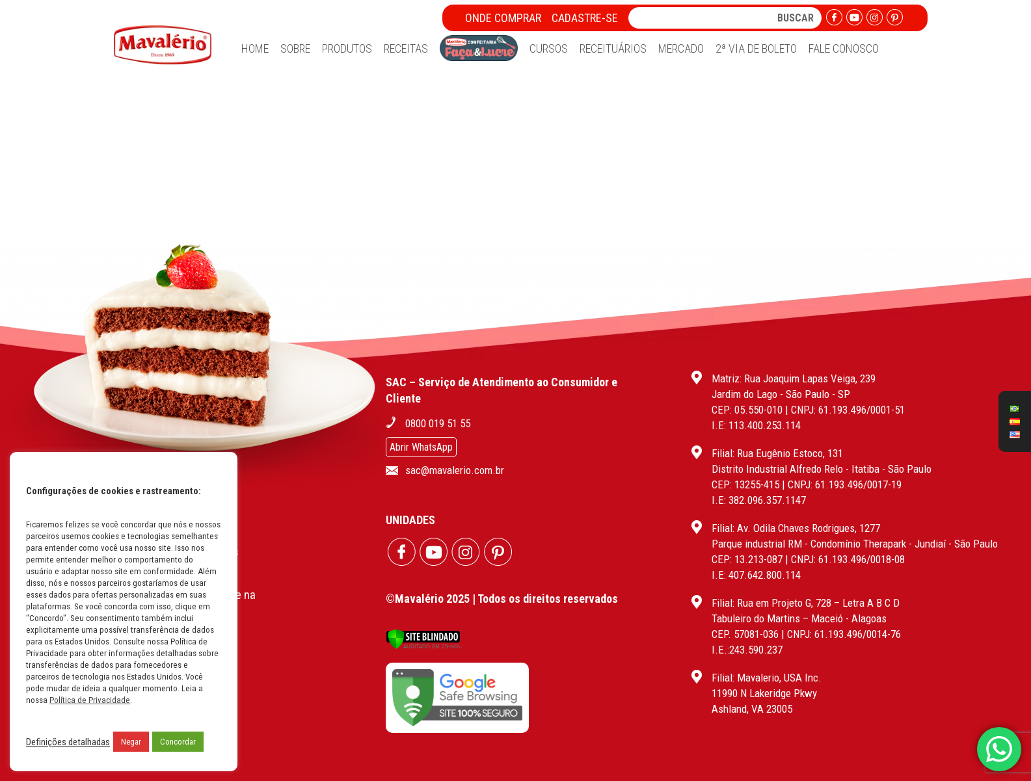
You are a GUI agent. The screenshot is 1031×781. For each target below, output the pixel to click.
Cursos (548, 48)
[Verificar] (423, 646)
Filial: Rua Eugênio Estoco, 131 (777, 453)
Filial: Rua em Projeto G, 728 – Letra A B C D (806, 602)
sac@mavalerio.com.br (454, 470)
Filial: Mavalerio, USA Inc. (767, 677)
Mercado (681, 48)
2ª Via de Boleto (756, 48)
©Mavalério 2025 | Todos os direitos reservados (502, 598)
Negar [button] (131, 742)
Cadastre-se (585, 18)
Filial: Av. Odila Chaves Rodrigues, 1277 (796, 528)
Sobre (295, 48)
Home (255, 48)
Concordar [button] (178, 742)
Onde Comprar (503, 18)
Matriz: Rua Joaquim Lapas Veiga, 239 (794, 378)
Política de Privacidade (89, 700)
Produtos (347, 48)
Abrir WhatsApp (421, 447)
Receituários (613, 48)
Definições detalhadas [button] (68, 742)
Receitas (406, 48)
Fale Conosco (844, 48)
